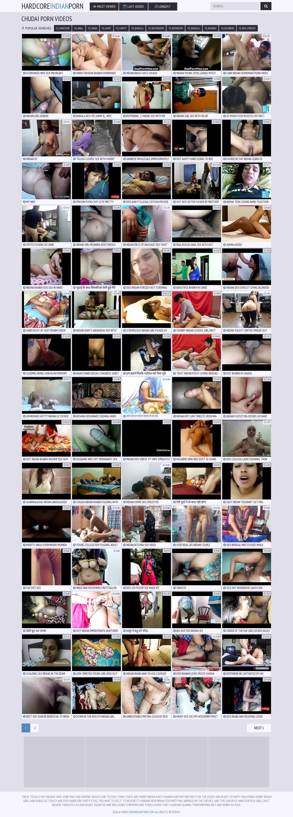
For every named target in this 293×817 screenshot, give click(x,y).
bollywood (247, 28)
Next (259, 728)
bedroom (176, 28)
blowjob (227, 28)
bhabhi (210, 28)
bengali (194, 28)
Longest (163, 6)
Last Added (133, 6)
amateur (62, 28)
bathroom (156, 28)
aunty (121, 28)
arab (92, 28)
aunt (106, 28)
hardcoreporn (52, 6)
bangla (137, 28)
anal (78, 28)
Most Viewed (104, 6)
